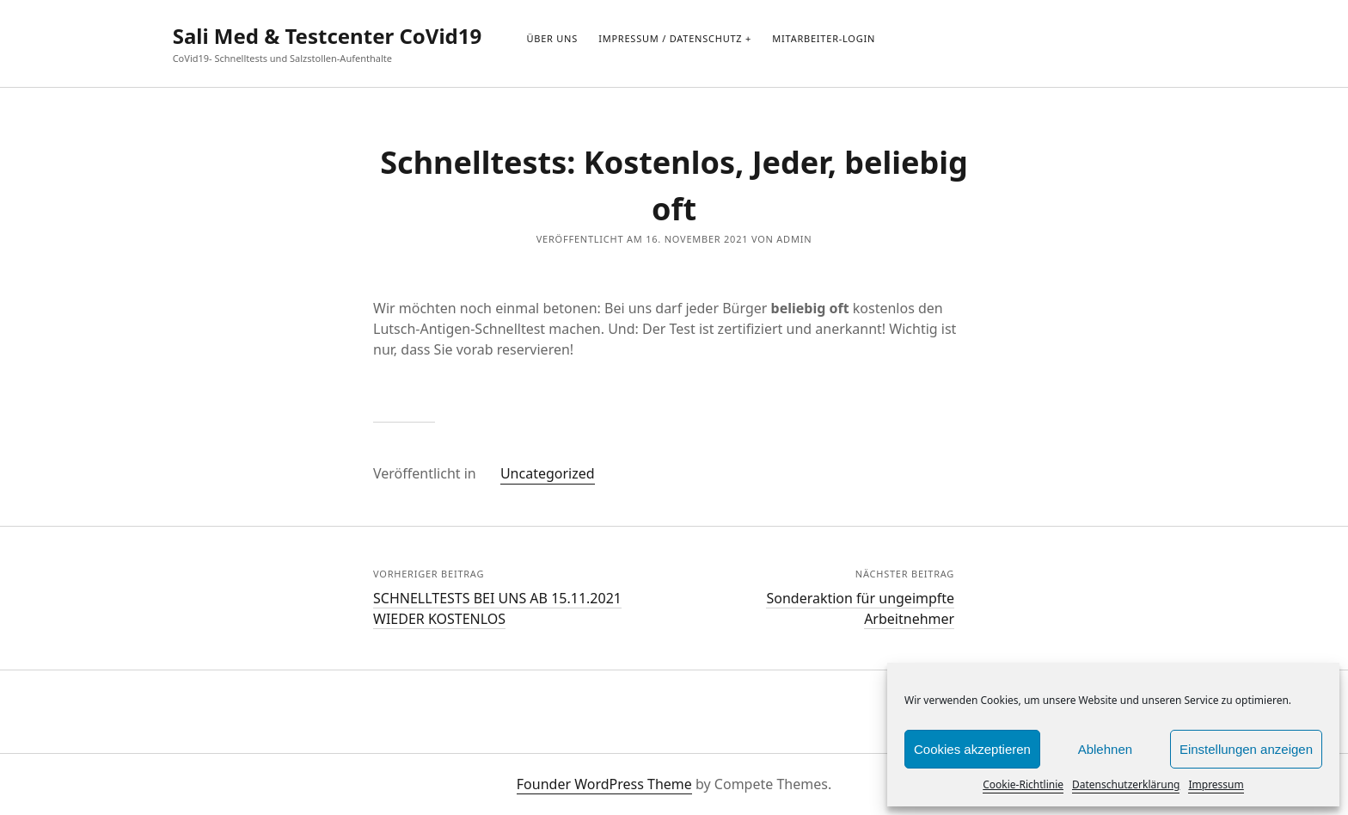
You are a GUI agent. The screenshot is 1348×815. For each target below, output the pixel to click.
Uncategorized (547, 473)
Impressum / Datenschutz (670, 38)
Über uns (552, 38)
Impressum (1215, 784)
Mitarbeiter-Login (823, 38)
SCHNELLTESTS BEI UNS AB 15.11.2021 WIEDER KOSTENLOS (497, 608)
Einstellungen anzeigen (1246, 749)
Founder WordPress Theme (604, 784)
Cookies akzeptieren (972, 749)
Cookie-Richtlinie (1023, 784)
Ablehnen (1105, 749)
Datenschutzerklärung (1126, 784)
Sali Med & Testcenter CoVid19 (327, 36)
